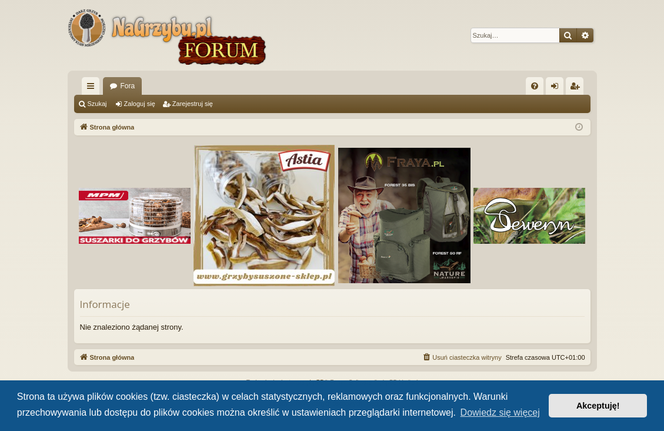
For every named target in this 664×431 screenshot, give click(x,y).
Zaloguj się (139, 103)
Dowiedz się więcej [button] (500, 412)
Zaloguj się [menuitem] (556, 88)
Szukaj (97, 103)
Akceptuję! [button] (598, 405)
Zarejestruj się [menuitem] (576, 88)
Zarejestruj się (192, 103)
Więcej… (92, 88)
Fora (128, 86)
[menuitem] (534, 86)
